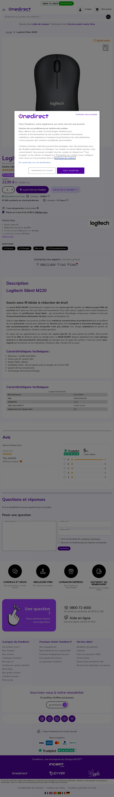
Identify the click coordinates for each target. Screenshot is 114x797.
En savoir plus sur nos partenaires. (35, 162)
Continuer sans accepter (86, 114)
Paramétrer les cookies (42, 170)
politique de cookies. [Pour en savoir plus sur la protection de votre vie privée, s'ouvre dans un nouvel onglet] (65, 158)
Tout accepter (71, 170)
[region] (57, 144)
